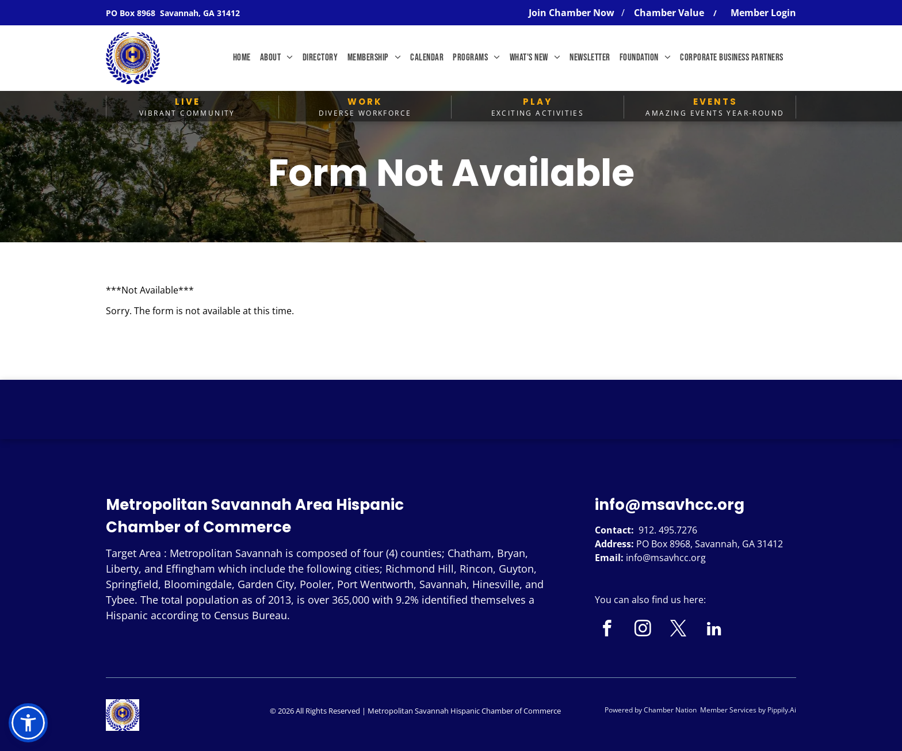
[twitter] (678, 630)
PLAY (537, 102)
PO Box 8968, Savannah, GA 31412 (709, 543)
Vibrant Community (187, 113)
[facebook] (607, 630)
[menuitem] (241, 58)
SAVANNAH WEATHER (451, 423)
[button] (28, 722)
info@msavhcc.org (669, 504)
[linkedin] (714, 630)
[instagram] (642, 630)
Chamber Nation (670, 710)
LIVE (187, 102)
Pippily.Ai (781, 710)
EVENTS (715, 102)
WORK (365, 102)
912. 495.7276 (668, 530)
